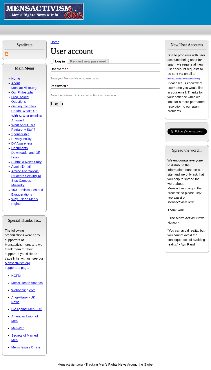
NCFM (16, 275)
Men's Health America (27, 283)
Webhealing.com (23, 290)
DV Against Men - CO (26, 309)
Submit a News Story (26, 162)
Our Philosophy (22, 92)
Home (15, 78)
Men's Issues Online (25, 347)
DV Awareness (22, 143)
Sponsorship (20, 134)
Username (59, 69)
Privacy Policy (21, 139)
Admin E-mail (21, 166)
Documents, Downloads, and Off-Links (26, 152)
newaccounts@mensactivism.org (183, 78)
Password (59, 86)
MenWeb (17, 328)
